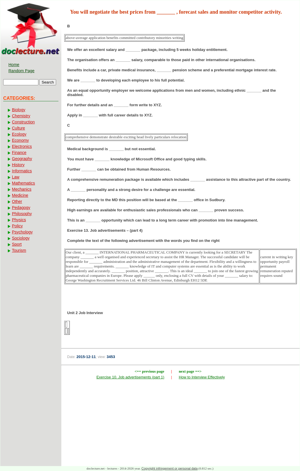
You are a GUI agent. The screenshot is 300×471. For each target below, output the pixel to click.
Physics (19, 219)
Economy (20, 140)
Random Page (21, 70)
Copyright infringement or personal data (170, 468)
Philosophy (22, 213)
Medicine (20, 195)
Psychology (22, 232)
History (18, 164)
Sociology (21, 238)
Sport (17, 244)
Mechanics (21, 189)
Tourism (19, 250)
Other (17, 201)
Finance (19, 152)
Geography (22, 158)
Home (13, 64)
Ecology (19, 134)
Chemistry (21, 116)
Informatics (22, 171)
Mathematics (23, 183)
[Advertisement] (180, 424)
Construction (23, 122)
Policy (17, 226)
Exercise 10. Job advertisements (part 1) (130, 377)
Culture (18, 128)
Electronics (22, 146)
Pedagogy (21, 207)
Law (15, 177)
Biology (18, 109)
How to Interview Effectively (202, 377)
